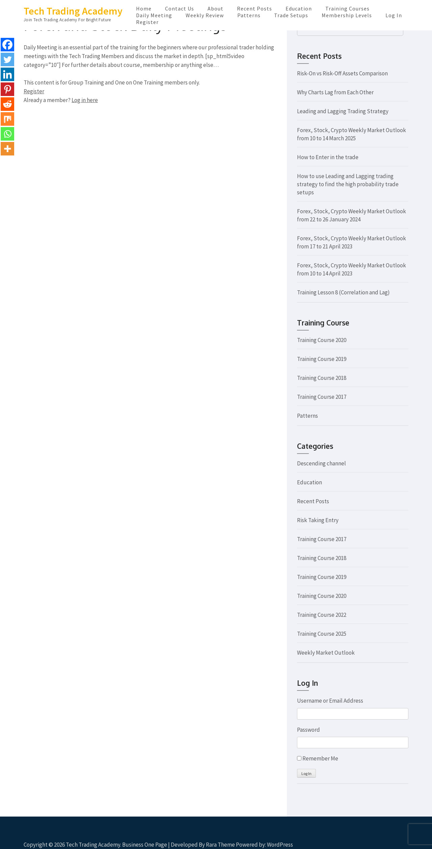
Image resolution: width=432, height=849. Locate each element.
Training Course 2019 (321, 359)
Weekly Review (205, 15)
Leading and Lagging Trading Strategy (342, 111)
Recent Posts (254, 8)
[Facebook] (7, 44)
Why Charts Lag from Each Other (335, 92)
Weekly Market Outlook (326, 652)
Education (299, 8)
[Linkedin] (7, 74)
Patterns (249, 15)
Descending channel (321, 463)
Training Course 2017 (321, 397)
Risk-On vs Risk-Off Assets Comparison (342, 73)
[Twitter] (7, 59)
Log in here (85, 100)
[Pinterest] (7, 89)
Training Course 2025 (321, 633)
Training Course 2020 (321, 340)
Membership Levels (347, 15)
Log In (393, 15)
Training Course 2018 (321, 378)
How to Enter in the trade (327, 157)
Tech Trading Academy (73, 10)
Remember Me (320, 758)
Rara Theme (220, 844)
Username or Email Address (330, 700)
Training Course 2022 (321, 614)
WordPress (280, 844)
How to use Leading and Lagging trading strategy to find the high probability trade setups (348, 184)
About (215, 8)
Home (144, 8)
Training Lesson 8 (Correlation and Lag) (343, 292)
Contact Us (179, 8)
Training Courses (347, 8)
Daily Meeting (154, 15)
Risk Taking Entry (318, 520)
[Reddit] (7, 104)
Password (308, 729)
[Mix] (7, 119)
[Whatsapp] (7, 134)
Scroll (386, 834)
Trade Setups (291, 15)
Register (147, 22)
